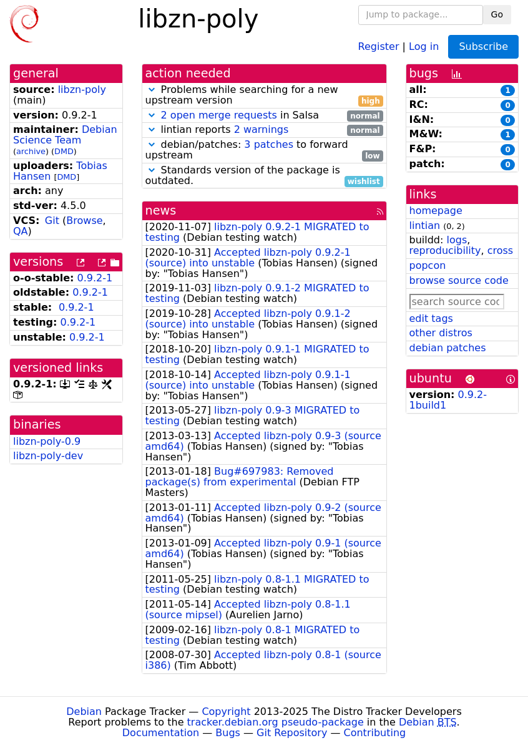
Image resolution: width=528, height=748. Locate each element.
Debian (84, 711)
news (161, 210)
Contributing (375, 733)
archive (31, 151)
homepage (435, 210)
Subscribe (483, 46)
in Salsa (264, 115)
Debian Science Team (65, 135)
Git (52, 220)
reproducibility (445, 250)
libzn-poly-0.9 (47, 441)
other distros (440, 333)
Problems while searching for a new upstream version (264, 95)
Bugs (227, 733)
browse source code (459, 280)
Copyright (226, 711)
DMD (64, 151)
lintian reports (264, 130)
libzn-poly (82, 89)
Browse (84, 220)
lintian (425, 225)
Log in (424, 46)
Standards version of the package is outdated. (264, 176)
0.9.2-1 (95, 278)
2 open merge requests (219, 115)
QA (20, 231)
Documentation (160, 733)
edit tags (431, 318)
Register (378, 46)
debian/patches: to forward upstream (264, 150)
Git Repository (292, 733)
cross (500, 250)
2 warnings (261, 129)
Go (497, 14)
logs (456, 240)
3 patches (268, 144)
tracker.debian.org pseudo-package (275, 722)
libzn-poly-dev (48, 456)
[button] (152, 89)
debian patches (447, 348)
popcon (427, 265)
